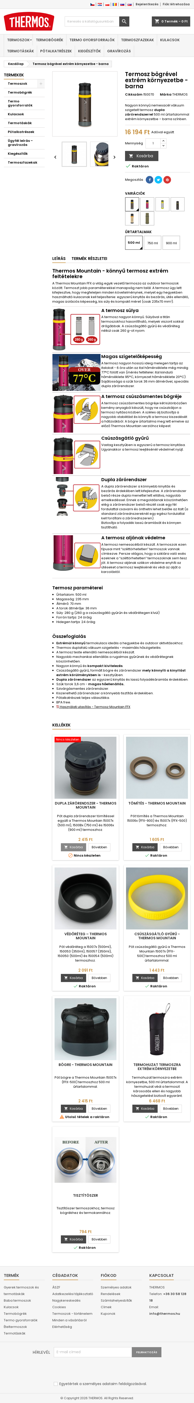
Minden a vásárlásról (69, 1320)
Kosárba (141, 156)
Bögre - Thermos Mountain (85, 1064)
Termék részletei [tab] (89, 258)
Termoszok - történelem (72, 1313)
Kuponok (108, 1313)
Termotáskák (20, 51)
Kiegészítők (89, 51)
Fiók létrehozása (176, 4)
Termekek (14, 75)
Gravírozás (119, 51)
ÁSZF (56, 1287)
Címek (106, 1307)
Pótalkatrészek (56, 51)
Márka (166, 94)
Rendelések (110, 1293)
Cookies (59, 1307)
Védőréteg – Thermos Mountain (85, 936)
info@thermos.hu (164, 1313)
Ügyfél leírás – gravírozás (20, 142)
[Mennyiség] (153, 143)
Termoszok (18, 39)
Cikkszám (133, 94)
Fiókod (108, 1275)
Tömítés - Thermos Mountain (157, 803)
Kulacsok (170, 39)
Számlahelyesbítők (116, 1300)
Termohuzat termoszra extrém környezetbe (157, 1066)
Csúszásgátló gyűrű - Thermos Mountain (157, 936)
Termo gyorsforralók (92, 39)
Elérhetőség (62, 1326)
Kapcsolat (161, 1275)
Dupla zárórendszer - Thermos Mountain (85, 805)
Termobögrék (49, 39)
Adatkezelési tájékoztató (72, 1293)
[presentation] (92, 1369)
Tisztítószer (85, 1195)
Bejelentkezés (147, 4)
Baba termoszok (17, 1300)
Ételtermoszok (15, 1326)
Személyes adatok (116, 1287)
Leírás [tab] (59, 258)
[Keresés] (97, 21)
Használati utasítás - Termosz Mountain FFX (93, 706)
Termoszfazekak (137, 39)
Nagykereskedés (66, 1300)
